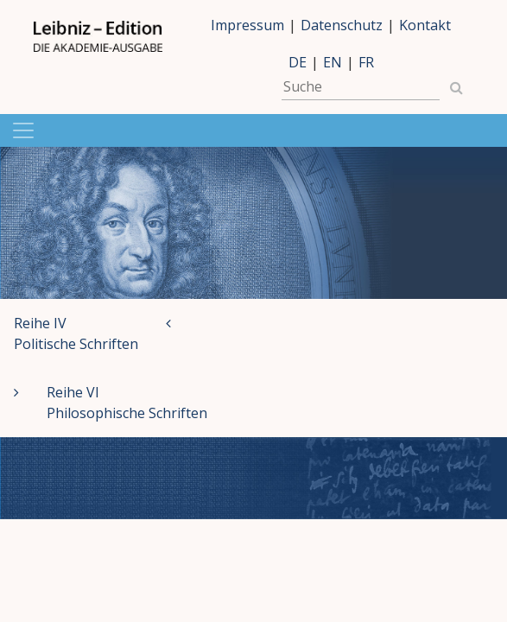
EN (332, 62)
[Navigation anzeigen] (253, 130)
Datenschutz (342, 25)
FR (366, 62)
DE (297, 62)
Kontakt (425, 25)
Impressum (247, 25)
